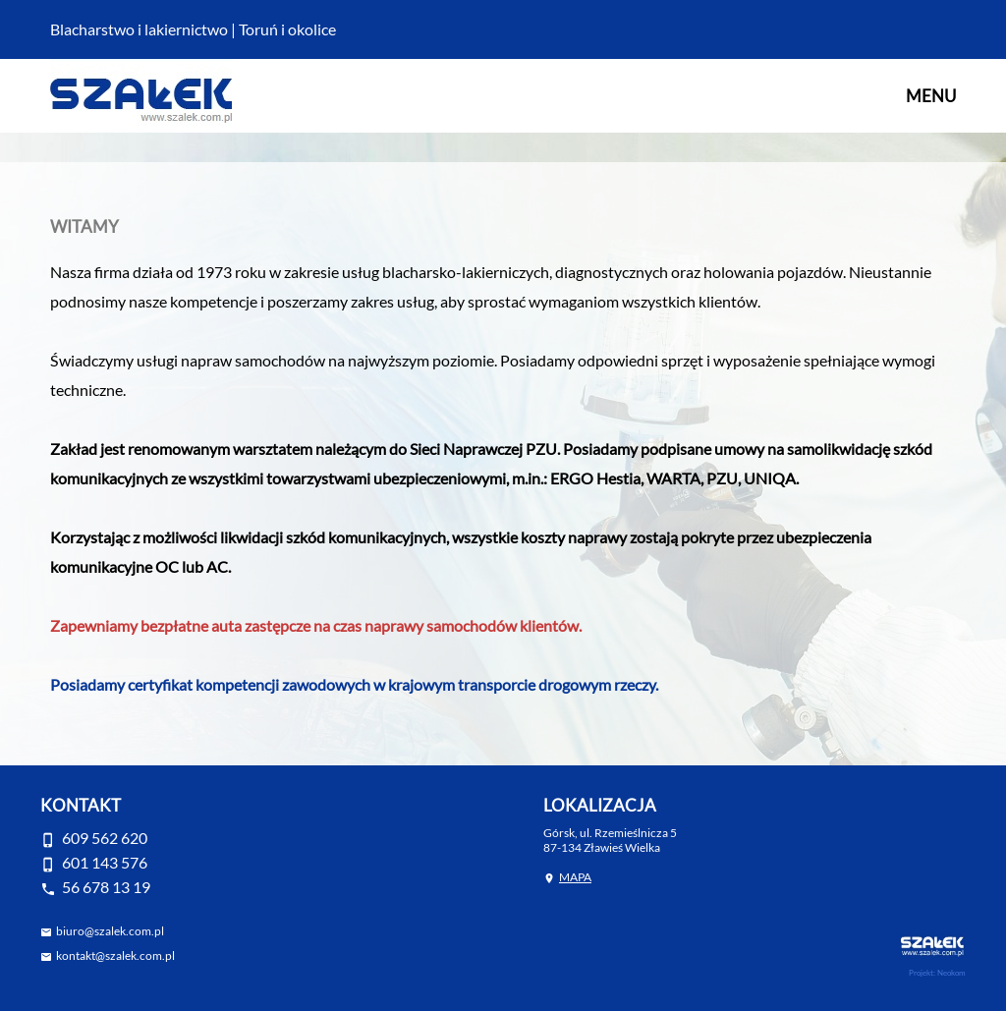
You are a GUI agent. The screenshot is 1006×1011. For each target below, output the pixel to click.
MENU (931, 95)
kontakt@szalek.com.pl (115, 955)
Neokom (951, 973)
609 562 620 (104, 837)
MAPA (575, 877)
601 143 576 (104, 862)
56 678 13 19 (106, 886)
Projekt (921, 973)
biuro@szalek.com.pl (110, 931)
